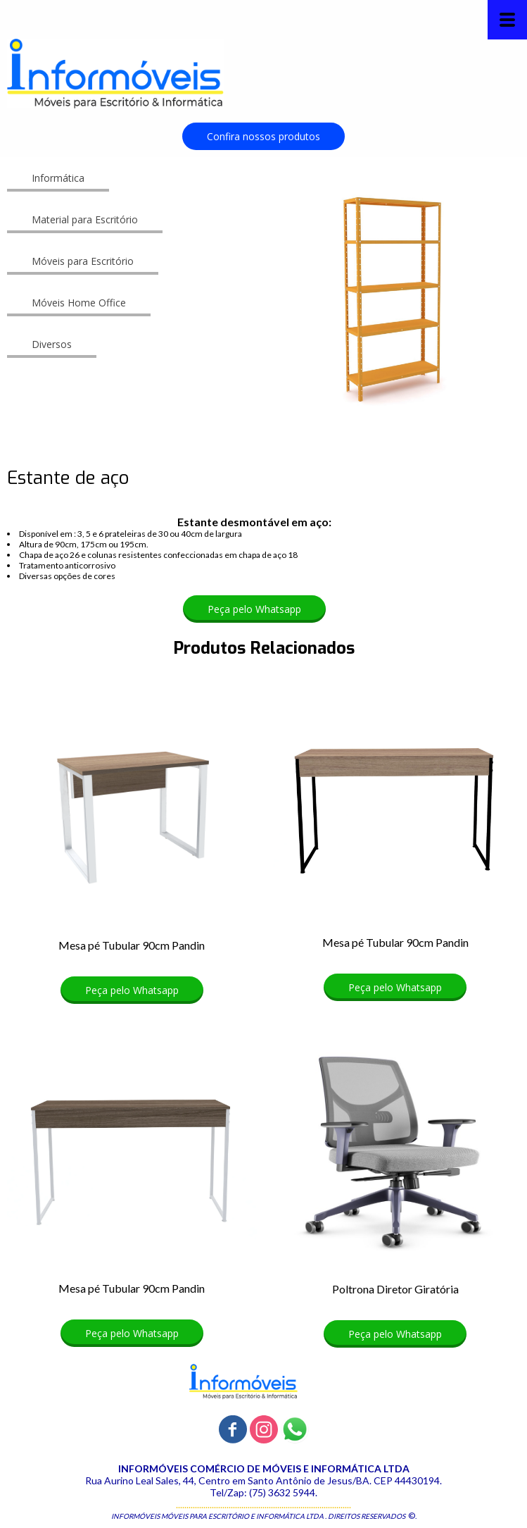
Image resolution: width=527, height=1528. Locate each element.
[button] (263, 136)
